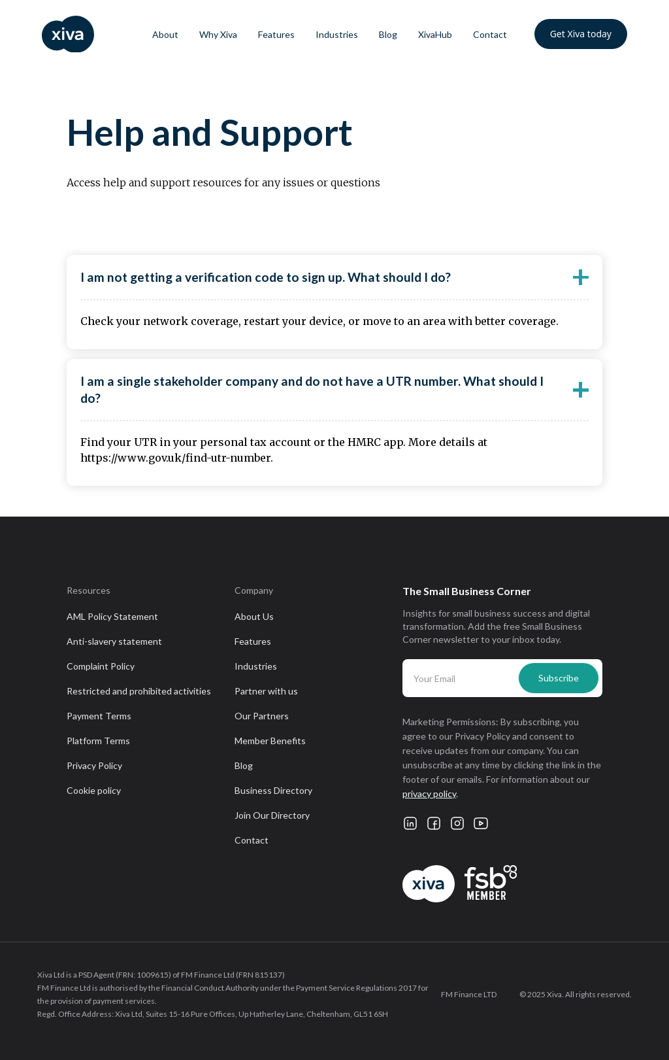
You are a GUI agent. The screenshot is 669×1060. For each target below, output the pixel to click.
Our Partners (262, 715)
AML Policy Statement (112, 616)
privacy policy (429, 793)
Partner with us (266, 690)
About (165, 34)
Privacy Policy (94, 765)
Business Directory (273, 790)
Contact (490, 34)
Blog (388, 34)
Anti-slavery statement (114, 641)
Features (276, 34)
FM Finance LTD (469, 994)
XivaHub (435, 34)
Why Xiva (218, 34)
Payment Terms (99, 715)
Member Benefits (270, 740)
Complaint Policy (101, 666)
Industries (337, 34)
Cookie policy (94, 790)
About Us (254, 616)
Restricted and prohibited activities (139, 690)
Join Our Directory (272, 815)
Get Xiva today (581, 33)
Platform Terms (98, 740)
